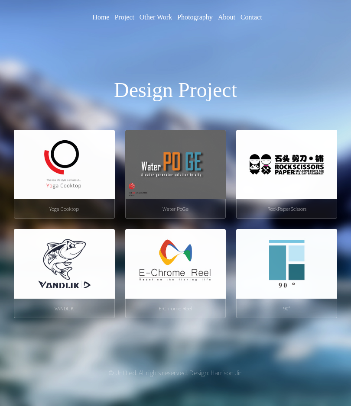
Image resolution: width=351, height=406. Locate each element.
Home (100, 17)
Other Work (156, 17)
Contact (251, 17)
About (226, 17)
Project (124, 17)
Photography (195, 17)
